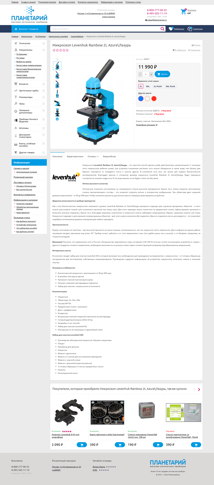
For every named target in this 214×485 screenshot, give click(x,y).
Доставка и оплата (67, 2)
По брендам (21, 54)
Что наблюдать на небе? (26, 228)
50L (148, 86)
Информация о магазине (112, 2)
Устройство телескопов (26, 224)
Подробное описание (145, 125)
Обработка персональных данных (27, 208)
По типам (20, 58)
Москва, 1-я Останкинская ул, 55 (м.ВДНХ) (96, 13)
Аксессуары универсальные (29, 65)
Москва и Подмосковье (26, 186)
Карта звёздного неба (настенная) (107, 434)
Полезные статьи (133, 2)
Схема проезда (108, 16)
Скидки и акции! (28, 2)
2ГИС (95, 470)
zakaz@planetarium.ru (157, 20)
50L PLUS (170, 86)
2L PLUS (158, 86)
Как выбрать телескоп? (26, 221)
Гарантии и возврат (24, 203)
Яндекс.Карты (99, 466)
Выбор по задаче (23, 61)
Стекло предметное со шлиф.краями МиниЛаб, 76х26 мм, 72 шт (182, 437)
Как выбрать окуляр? (25, 231)
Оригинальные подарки (26, 172)
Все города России (24, 189)
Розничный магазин (47, 2)
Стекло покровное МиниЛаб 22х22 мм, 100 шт (142, 435)
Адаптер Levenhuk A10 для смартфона (65, 435)
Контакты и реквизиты (88, 2)
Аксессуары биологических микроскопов (28, 70)
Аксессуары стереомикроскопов (25, 76)
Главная (14, 2)
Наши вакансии (22, 212)
